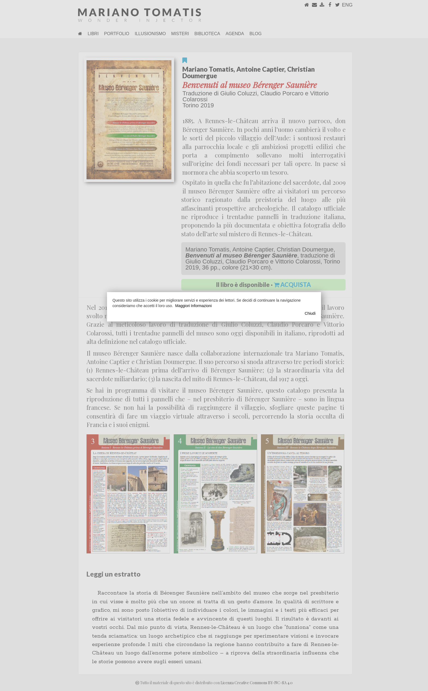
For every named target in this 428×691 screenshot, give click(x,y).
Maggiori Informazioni (193, 306)
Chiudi (310, 313)
